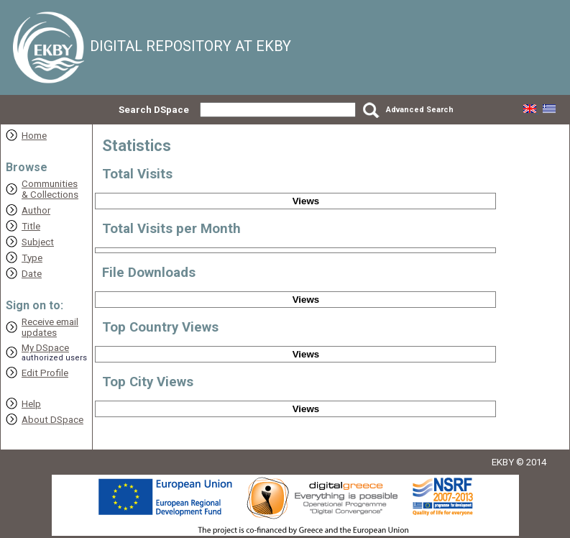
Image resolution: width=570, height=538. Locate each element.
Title (31, 226)
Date (32, 273)
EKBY (503, 462)
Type (32, 257)
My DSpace (45, 347)
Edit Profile (45, 373)
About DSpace (52, 419)
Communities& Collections (50, 189)
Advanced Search (420, 109)
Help (31, 403)
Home (34, 135)
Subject (38, 242)
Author (36, 210)
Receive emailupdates (50, 327)
